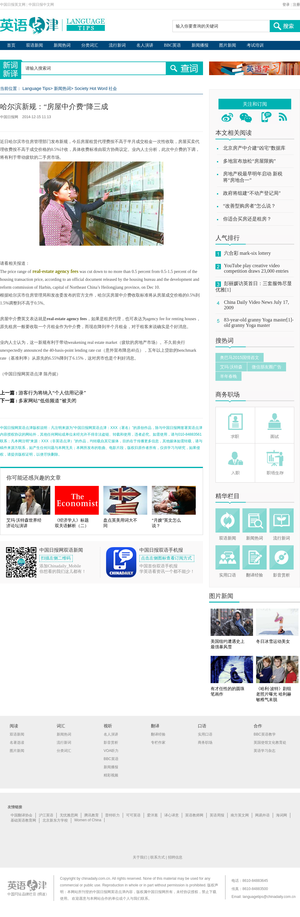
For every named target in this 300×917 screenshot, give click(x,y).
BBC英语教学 (265, 734)
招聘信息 (175, 857)
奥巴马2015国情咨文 (239, 357)
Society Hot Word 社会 (96, 88)
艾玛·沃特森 (231, 366)
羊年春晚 (228, 376)
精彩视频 (111, 775)
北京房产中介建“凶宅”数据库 (254, 148)
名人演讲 (144, 45)
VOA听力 (111, 751)
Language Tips (36, 88)
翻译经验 (254, 575)
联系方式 (157, 857)
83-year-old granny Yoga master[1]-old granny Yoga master (259, 322)
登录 (286, 4)
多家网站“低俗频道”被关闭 (47, 400)
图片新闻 (227, 45)
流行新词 (117, 45)
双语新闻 (34, 45)
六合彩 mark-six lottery (247, 253)
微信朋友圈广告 (267, 366)
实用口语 (227, 575)
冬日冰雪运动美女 (273, 641)
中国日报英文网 (12, 4)
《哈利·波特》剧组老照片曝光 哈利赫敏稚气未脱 (273, 694)
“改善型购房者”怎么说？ (249, 205)
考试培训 (255, 45)
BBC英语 (172, 45)
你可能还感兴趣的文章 (33, 478)
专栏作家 (158, 742)
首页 (11, 45)
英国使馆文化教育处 (270, 742)
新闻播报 (200, 45)
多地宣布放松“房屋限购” (249, 161)
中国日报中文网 (41, 4)
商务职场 (227, 394)
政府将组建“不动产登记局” (252, 193)
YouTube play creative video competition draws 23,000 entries (256, 268)
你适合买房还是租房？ (247, 218)
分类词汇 (89, 45)
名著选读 (17, 742)
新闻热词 (62, 45)
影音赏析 (281, 575)
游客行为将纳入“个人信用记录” (52, 392)
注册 (296, 4)
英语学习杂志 (264, 751)
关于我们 (140, 857)
